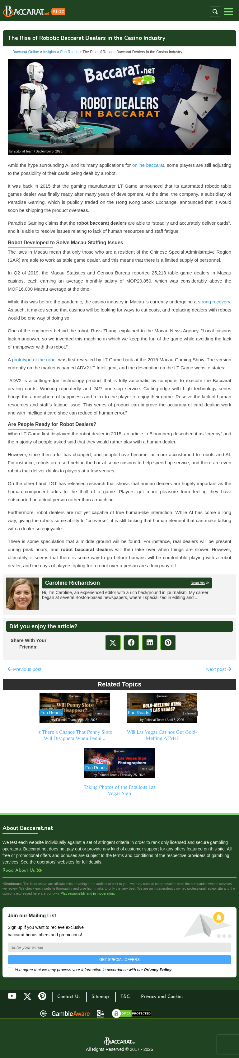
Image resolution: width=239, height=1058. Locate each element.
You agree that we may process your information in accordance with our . (90, 969)
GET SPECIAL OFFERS (119, 959)
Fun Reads (69, 52)
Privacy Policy (157, 969)
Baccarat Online (25, 52)
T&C (125, 997)
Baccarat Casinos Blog (34, 12)
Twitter (27, 996)
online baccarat (148, 165)
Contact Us (68, 997)
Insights (49, 52)
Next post (218, 669)
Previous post (24, 669)
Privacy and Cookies (162, 997)
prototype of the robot (34, 359)
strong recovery (214, 301)
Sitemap (100, 997)
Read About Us (18, 870)
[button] (215, 11)
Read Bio (198, 583)
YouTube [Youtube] (12, 996)
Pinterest (44, 999)
